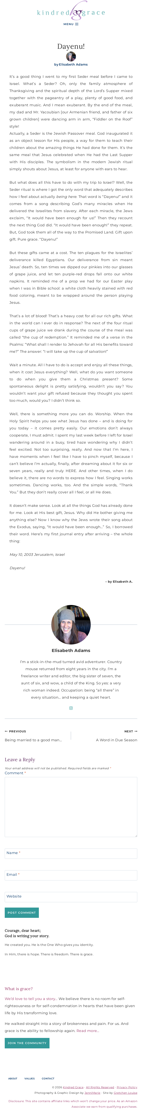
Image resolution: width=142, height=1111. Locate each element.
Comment (15, 773)
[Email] (71, 875)
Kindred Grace (73, 1087)
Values (29, 1078)
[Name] (71, 854)
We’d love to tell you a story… (31, 999)
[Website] (71, 897)
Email (13, 874)
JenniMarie (92, 1093)
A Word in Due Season (106, 735)
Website (14, 896)
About (12, 1078)
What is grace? (19, 988)
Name (13, 853)
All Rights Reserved (100, 1087)
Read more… (88, 1031)
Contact (48, 1078)
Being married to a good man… (36, 735)
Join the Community (27, 1043)
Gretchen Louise (125, 1093)
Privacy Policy (127, 1087)
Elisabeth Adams (73, 64)
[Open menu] (71, 24)
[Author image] (71, 56)
